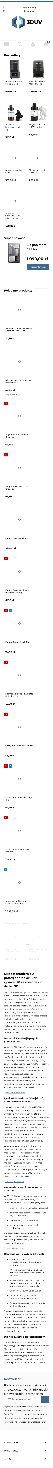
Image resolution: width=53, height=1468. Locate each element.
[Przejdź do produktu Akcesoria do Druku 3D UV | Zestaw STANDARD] (19, 310)
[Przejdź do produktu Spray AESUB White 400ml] (19, 727)
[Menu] (6, 44)
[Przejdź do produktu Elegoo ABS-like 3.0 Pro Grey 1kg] (19, 468)
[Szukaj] (20, 44)
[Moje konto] (33, 44)
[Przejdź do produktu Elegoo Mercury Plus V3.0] (19, 520)
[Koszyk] (46, 44)
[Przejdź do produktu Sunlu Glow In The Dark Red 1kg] (19, 831)
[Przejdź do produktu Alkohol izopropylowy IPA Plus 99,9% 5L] (19, 362)
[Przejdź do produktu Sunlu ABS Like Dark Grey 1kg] (19, 779)
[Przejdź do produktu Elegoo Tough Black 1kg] (19, 623)
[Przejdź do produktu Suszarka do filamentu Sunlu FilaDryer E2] (19, 882)
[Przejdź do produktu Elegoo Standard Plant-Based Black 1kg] (19, 571)
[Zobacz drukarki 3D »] (15, 1092)
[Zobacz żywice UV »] (14, 1181)
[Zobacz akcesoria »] (14, 1248)
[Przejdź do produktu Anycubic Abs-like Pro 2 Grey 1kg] (19, 416)
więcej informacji (38, 267)
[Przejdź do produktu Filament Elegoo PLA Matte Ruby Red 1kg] (19, 675)
